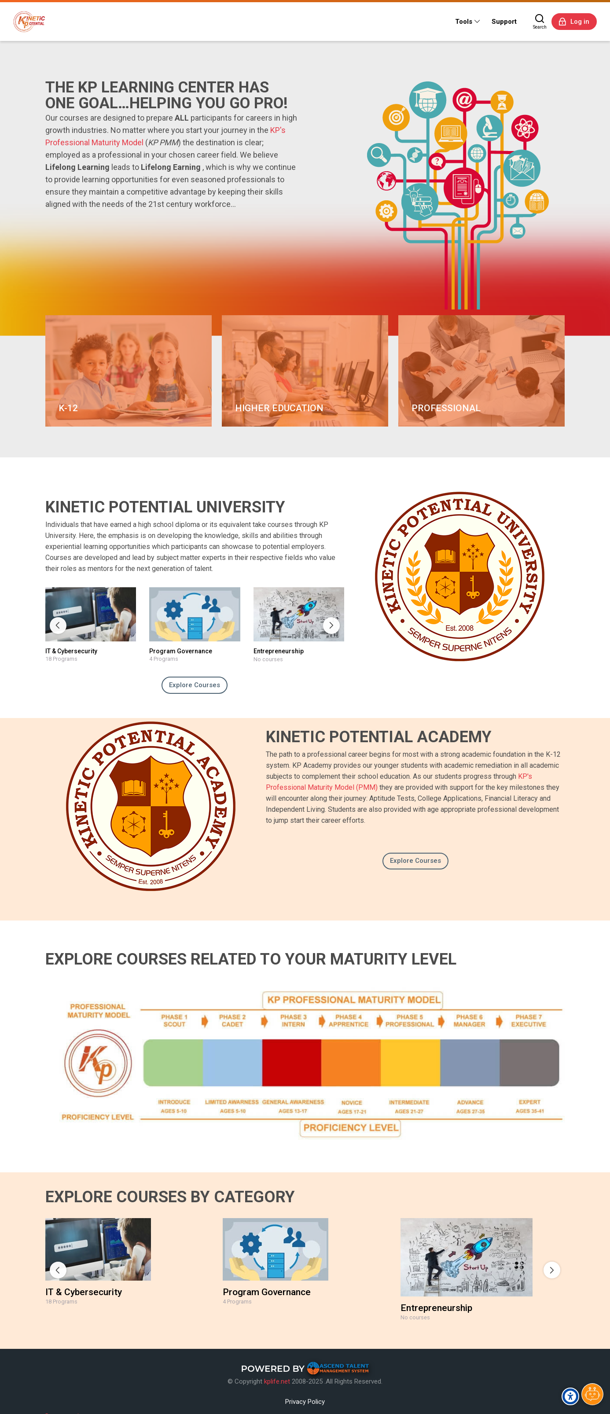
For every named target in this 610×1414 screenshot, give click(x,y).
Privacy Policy (305, 1402)
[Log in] (574, 21)
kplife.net (277, 1381)
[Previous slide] (58, 625)
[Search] (540, 21)
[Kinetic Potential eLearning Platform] (29, 21)
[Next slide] (331, 625)
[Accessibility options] (570, 1396)
